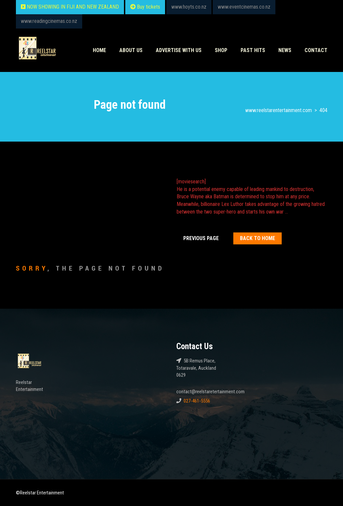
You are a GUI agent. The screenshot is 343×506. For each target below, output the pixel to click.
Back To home (257, 238)
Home (99, 50)
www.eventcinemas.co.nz (244, 7)
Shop (221, 50)
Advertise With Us (178, 50)
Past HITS (253, 50)
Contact (316, 50)
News (284, 50)
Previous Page (201, 238)
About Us (131, 50)
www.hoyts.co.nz (188, 7)
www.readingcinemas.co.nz (49, 21)
